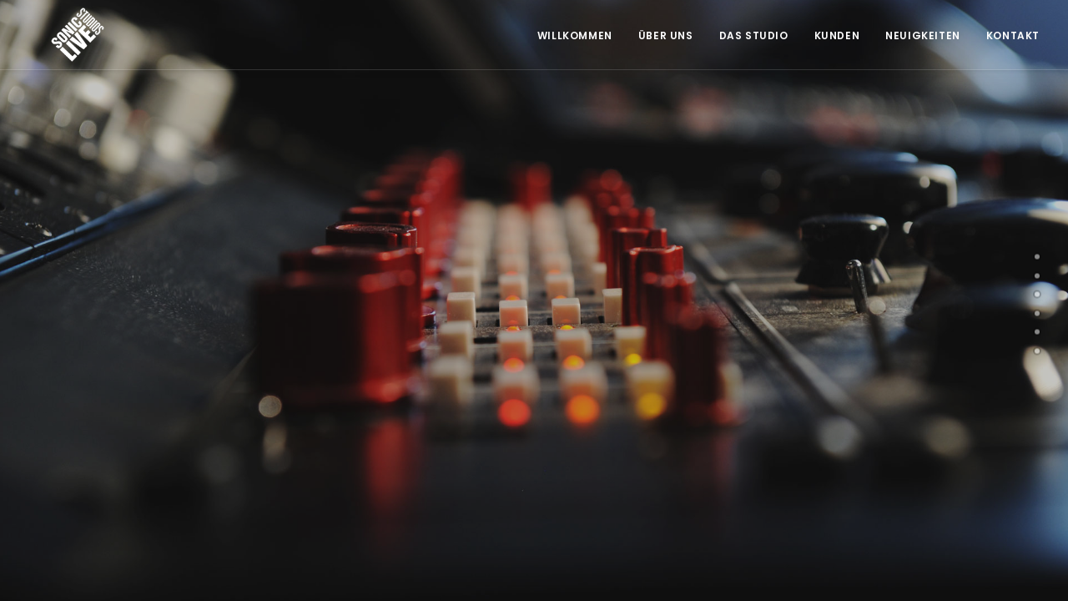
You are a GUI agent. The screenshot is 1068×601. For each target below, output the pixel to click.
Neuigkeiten (922, 35)
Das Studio (753, 35)
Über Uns (665, 35)
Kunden (837, 35)
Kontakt (1013, 35)
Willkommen (574, 35)
